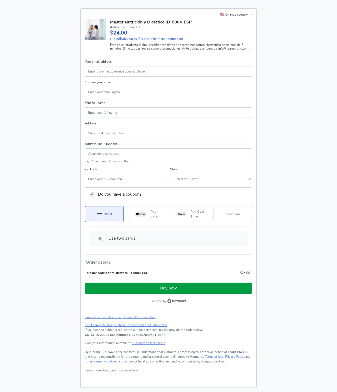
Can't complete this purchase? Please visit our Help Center (126, 325)
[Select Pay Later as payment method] (147, 214)
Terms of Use (214, 357)
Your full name (95, 103)
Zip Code (91, 169)
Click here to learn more (148, 343)
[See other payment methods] (233, 214)
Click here (145, 39)
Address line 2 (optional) (102, 144)
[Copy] (125, 334)
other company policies (101, 361)
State (173, 169)
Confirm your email (98, 82)
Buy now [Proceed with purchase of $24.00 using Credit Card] (168, 288)
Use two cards (122, 238)
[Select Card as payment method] (104, 214)
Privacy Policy (234, 357)
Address (91, 123)
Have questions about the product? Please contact (120, 317)
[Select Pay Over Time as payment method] (190, 214)
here (134, 370)
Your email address (98, 62)
